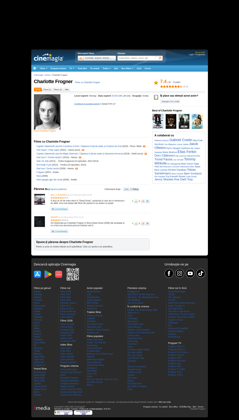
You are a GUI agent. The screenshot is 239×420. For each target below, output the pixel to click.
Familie (37, 314)
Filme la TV (65, 306)
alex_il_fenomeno (59, 195)
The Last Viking (135, 355)
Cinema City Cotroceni (71, 372)
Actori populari (67, 359)
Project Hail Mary (95, 339)
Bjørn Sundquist (193, 173)
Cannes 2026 (40, 386)
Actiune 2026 (66, 327)
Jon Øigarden (170, 144)
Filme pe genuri (42, 288)
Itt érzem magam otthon (139, 349)
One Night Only (175, 308)
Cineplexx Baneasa (69, 383)
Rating (135, 189)
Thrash (171, 294)
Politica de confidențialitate (90, 409)
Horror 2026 (66, 335)
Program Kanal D (176, 355)
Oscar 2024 (39, 381)
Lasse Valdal (182, 144)
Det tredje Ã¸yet (44, 165)
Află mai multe (164, 402)
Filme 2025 (65, 300)
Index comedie (67, 356)
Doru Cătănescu (165, 155)
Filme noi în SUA (177, 288)
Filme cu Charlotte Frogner (87, 82)
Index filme (66, 344)
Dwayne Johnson (95, 306)
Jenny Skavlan (164, 179)
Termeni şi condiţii (62, 409)
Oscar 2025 (39, 378)
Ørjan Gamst (187, 164)
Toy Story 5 (133, 344)
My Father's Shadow (137, 386)
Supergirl (132, 361)
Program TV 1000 (176, 369)
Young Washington (177, 291)
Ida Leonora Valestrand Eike (188, 156)
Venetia (37, 395)
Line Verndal (178, 160)
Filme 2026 (65, 297)
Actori (47, 75)
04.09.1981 (117, 96)
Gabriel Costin (180, 140)
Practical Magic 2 (176, 331)
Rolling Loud (93, 332)
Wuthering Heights (95, 359)
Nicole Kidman (94, 291)
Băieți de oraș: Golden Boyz (100, 354)
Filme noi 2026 (67, 324)
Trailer (144, 146)
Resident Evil (174, 337)
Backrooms (133, 321)
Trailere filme (94, 312)
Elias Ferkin (187, 152)
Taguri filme (39, 356)
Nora (39, 176)
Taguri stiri (39, 359)
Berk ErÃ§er (92, 303)
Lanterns (91, 318)
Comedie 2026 (67, 330)
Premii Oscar (40, 372)
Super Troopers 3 (176, 306)
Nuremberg (92, 345)
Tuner (130, 347)
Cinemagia (38, 75)
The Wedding (134, 300)
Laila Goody (191, 176)
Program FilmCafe (176, 361)
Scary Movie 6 (134, 327)
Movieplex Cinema (69, 378)
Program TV (39, 365)
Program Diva (174, 363)
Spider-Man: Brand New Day (181, 303)
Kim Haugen (160, 176)
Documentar (39, 306)
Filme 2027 (65, 294)
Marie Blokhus (170, 152)
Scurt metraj (39, 342)
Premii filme (40, 368)
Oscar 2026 (39, 375)
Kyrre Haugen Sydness (178, 148)
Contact (74, 409)
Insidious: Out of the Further (181, 317)
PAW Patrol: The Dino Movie (181, 314)
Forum (148, 68)
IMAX (63, 375)
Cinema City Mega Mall (71, 392)
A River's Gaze (134, 372)
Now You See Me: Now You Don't (102, 379)
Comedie (38, 300)
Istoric (37, 325)
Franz (130, 389)
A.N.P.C (107, 409)
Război (37, 337)
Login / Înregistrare (197, 54)
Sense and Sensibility (178, 328)
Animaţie (38, 294)
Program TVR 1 (175, 372)
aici (89, 246)
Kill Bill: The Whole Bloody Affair (143, 310)
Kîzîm (89, 376)
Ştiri (116, 68)
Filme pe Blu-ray (68, 311)
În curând (94, 68)
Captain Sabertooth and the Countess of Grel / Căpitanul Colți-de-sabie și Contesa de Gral (79, 146)
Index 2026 (65, 348)
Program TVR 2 (175, 375)
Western (38, 354)
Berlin (36, 392)
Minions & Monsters (137, 366)
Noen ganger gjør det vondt (50, 179)
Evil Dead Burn (135, 383)
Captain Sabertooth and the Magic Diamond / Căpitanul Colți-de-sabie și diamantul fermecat (80, 153)
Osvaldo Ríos (93, 297)
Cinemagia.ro (48, 57)
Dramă (37, 311)
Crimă (37, 303)
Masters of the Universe (98, 330)
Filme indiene (66, 317)
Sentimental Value (95, 365)
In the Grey (133, 341)
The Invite (132, 378)
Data (127, 189)
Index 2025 (65, 351)
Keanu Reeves (94, 300)
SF (35, 345)
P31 (170, 325)
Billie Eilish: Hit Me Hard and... (142, 294)
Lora (89, 294)
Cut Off (171, 300)
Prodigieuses (134, 291)
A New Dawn (134, 335)
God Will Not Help (136, 358)
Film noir (38, 320)
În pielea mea (93, 351)
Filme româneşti (67, 314)
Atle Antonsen (165, 167)
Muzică (37, 331)
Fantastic (38, 317)
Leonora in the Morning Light (141, 332)
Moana (131, 381)
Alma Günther (178, 174)
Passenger (133, 318)
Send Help (92, 371)
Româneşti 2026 (68, 341)
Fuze (130, 315)
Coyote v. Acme (175, 320)
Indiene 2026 (66, 338)
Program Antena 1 (176, 349)
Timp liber (82, 68)
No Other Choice (95, 382)
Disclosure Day (94, 327)
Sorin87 (54, 217)
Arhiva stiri (39, 362)
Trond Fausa (163, 159)
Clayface (172, 334)
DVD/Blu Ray (185, 407)
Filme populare (95, 336)
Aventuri (38, 297)
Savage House (134, 369)
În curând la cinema (138, 306)
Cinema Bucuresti (68, 369)
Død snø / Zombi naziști (48, 168)
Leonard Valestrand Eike (183, 167)
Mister (37, 328)
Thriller (37, 351)
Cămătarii (91, 321)
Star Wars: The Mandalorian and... (144, 297)
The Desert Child (95, 324)
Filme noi (65, 288)
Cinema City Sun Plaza (71, 389)
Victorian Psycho (95, 315)
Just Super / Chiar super (48, 150)
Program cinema (58, 68)
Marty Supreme (94, 362)
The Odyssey (174, 297)
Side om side (43, 161)
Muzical (37, 334)
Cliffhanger (173, 322)
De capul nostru (135, 352)
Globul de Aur (40, 389)
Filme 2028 (65, 291)
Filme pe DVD (67, 308)
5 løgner (41, 172)
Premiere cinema (68, 303)
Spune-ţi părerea (58, 189)
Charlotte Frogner (53, 81)
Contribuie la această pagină (86, 104)
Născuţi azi (92, 308)
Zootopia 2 (92, 368)
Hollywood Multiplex (69, 381)
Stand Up (38, 348)
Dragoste (38, 308)
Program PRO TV (176, 346)
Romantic (38, 339)
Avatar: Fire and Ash (96, 342)
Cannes (37, 383)
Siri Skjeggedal (173, 164)
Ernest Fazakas (177, 169)
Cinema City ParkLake (70, 395)
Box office (173, 407)
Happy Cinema (67, 386)
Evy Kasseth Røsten (176, 176)
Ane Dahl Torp (183, 179)
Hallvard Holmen (162, 140)
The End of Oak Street (178, 311)
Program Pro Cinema (178, 352)
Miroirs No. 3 (134, 313)
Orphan (131, 375)
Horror (37, 322)
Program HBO (174, 366)
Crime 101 (92, 373)
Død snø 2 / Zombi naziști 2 (50, 157)
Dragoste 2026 (67, 332)
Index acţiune (66, 354)
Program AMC (174, 358)
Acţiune (37, 291)
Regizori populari (68, 362)
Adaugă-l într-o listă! (170, 101)
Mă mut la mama (135, 303)
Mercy (90, 385)
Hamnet (90, 356)
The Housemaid (94, 348)
